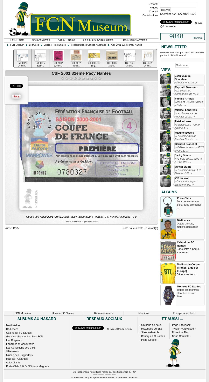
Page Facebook (181, 324)
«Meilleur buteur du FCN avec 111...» (189, 149)
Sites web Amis (150, 332)
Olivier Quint (183, 166)
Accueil (153, 3)
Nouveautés (41, 40)
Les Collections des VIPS (21, 347)
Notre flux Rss (180, 332)
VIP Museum (66, 40)
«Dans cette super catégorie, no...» (185, 183)
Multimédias (13, 325)
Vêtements (12, 351)
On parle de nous (151, 324)
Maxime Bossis (184, 132)
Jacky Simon (183, 155)
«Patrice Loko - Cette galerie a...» (187, 126)
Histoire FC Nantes (63, 313)
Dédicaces (183, 220)
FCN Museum (23, 313)
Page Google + (150, 339)
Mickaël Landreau (186, 110)
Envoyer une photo (184, 313)
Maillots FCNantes (17, 358)
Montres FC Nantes (189, 286)
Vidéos (154, 7)
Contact (153, 11)
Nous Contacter (181, 336)
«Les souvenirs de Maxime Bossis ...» (186, 137)
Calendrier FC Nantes (185, 244)
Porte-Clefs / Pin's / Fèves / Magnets (27, 366)
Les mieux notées (134, 40)
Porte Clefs (184, 198)
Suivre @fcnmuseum (119, 329)
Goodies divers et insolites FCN (24, 336)
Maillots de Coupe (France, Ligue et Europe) (188, 268)
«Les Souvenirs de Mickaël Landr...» (186, 115)
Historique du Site (151, 328)
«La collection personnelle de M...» (187, 92)
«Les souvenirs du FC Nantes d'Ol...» (188, 171)
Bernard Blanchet (186, 144)
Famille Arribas (184, 98)
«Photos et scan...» (186, 82)
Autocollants (13, 362)
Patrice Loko (183, 121)
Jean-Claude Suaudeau (183, 77)
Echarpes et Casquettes (20, 343)
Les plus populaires (98, 40)
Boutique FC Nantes (153, 336)
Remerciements (103, 313)
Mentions (143, 313)
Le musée (17, 40)
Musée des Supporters (19, 355)
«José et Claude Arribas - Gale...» (189, 103)
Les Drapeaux (14, 340)
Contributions (150, 15)
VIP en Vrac (182, 178)
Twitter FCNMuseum (184, 328)
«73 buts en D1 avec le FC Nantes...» (188, 160)
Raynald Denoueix (186, 87)
